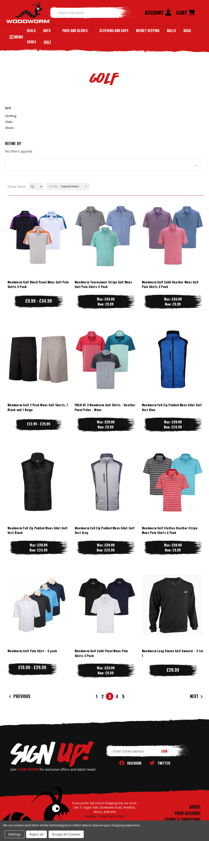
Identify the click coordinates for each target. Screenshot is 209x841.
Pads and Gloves (77, 30)
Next (197, 696)
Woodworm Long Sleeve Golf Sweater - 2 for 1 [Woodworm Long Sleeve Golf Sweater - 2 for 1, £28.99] (172, 653)
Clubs (9, 122)
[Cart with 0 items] (185, 12)
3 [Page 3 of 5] (110, 696)
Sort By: (53, 186)
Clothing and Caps (113, 30)
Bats (49, 30)
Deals (31, 30)
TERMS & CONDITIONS (182, 819)
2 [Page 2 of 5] (102, 696)
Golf (49, 42)
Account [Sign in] (158, 12)
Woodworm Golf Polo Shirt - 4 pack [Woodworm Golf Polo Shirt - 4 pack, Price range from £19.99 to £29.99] (32, 650)
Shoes (31, 41)
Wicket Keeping (147, 30)
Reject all (36, 834)
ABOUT (195, 807)
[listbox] (74, 186)
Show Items (17, 186)
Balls (171, 30)
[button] (103, 165)
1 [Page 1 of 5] (96, 696)
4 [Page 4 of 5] (117, 696)
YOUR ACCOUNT (188, 813)
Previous (19, 696)
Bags (187, 30)
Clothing (11, 116)
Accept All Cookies (66, 834)
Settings (14, 834)
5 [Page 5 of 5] (123, 696)
